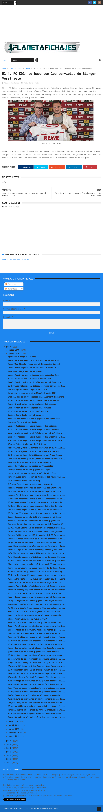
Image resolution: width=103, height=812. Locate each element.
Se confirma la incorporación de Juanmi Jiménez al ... (36, 659)
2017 (9, 741)
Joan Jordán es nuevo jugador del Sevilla (29, 407)
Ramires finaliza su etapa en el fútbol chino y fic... (36, 637)
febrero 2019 (16, 732)
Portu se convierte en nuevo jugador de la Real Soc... (36, 568)
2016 (9, 744)
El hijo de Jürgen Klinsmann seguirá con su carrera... (36, 575)
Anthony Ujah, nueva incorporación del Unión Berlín (35, 506)
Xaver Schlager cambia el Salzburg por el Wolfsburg (35, 433)
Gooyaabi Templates (49, 809)
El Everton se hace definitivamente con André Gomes (35, 455)
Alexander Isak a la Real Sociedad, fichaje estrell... (36, 677)
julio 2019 (14, 350)
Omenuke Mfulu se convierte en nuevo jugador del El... (36, 582)
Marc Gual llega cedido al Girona (25, 371)
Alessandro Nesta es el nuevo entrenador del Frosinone (36, 579)
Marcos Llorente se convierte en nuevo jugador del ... (36, 520)
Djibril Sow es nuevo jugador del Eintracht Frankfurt (36, 397)
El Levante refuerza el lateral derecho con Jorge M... (36, 386)
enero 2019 (14, 736)
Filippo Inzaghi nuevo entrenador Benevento (30, 484)
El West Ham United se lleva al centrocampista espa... (36, 655)
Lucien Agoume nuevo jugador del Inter (28, 389)
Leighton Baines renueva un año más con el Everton (34, 542)
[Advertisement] (51, 24)
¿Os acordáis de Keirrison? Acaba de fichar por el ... (36, 630)
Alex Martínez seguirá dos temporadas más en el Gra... (36, 440)
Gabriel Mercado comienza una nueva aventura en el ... (36, 633)
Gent (19, 68)
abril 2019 (14, 725)
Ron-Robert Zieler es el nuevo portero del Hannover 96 (36, 604)
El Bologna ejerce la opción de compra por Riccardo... (36, 502)
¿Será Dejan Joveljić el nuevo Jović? (27, 619)
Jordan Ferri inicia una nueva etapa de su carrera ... (36, 495)
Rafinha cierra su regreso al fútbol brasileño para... (36, 710)
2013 (9, 755)
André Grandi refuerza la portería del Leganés (32, 404)
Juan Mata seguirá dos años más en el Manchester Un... (36, 546)
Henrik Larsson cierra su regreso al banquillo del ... (36, 611)
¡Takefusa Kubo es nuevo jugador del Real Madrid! (34, 651)
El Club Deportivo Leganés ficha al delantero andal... (36, 713)
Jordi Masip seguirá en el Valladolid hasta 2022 (33, 367)
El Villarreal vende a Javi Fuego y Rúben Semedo (33, 429)
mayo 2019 (14, 721)
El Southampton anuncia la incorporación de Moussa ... (36, 670)
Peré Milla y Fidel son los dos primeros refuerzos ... (36, 622)
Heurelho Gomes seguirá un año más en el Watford (33, 360)
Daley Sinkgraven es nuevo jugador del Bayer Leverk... (36, 600)
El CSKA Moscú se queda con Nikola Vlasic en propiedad (36, 560)
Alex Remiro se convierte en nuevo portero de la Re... (36, 699)
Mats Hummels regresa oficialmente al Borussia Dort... (36, 557)
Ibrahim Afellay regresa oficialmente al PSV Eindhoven (36, 589)
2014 (9, 752)
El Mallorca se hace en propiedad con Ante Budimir (34, 400)
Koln (28, 68)
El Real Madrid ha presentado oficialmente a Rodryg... (36, 571)
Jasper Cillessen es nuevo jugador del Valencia (32, 426)
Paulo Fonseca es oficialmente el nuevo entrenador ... (36, 695)
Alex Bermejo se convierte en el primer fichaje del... (36, 680)
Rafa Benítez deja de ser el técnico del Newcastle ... (36, 477)
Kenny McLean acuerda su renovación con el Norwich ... (36, 597)
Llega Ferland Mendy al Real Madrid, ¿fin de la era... (36, 662)
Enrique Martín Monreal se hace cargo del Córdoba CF (35, 524)
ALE (11, 68)
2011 (9, 762)
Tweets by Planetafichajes (15, 259)
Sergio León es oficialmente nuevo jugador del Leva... (36, 673)
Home (4, 60)
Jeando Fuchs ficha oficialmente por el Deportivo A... (36, 586)
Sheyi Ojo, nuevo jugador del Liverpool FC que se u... (36, 564)
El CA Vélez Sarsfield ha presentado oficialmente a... (36, 527)
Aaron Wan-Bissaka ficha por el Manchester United (34, 364)
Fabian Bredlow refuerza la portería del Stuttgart (34, 487)
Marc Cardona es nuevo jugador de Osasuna (29, 462)
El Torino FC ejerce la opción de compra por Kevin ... (36, 513)
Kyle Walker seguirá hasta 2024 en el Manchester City (36, 553)
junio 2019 (14, 353)
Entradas (10, 284)
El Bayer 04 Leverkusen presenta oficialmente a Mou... (36, 640)
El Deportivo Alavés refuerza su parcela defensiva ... (36, 691)
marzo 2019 (14, 729)
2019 (9, 347)
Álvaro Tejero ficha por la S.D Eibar (27, 444)
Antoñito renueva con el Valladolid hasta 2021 (32, 393)
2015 (9, 748)
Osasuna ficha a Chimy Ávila (22, 422)
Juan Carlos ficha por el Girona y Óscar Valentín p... (36, 458)
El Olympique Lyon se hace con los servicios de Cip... (36, 644)
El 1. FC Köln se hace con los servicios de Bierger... (36, 593)
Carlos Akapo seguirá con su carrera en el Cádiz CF (35, 509)
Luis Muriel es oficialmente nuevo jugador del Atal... (36, 491)
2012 (9, 759)
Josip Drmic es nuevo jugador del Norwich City (32, 473)
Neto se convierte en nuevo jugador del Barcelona (34, 418)
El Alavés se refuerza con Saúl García (28, 411)
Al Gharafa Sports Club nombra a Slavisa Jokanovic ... (36, 608)
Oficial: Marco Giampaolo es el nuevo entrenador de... (36, 538)
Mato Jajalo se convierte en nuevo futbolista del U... (36, 684)
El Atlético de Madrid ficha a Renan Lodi (29, 378)
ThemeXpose (18, 809)
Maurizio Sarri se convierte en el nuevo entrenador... (36, 615)
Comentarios (12, 289)
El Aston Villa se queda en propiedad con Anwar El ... (36, 706)
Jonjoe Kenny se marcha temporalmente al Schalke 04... (36, 702)
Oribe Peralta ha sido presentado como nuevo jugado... (36, 531)
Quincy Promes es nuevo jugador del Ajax (29, 469)
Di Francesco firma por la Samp (24, 480)
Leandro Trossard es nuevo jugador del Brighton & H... (36, 437)
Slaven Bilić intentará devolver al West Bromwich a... (36, 666)
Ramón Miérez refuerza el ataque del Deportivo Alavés (36, 648)
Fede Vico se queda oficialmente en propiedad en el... (36, 688)
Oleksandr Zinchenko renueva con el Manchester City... (36, 498)
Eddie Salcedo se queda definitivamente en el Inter (35, 517)
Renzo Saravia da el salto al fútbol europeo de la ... (36, 717)
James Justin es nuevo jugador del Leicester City (34, 375)
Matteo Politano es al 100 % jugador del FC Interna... (36, 535)
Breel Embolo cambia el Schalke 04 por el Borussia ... (36, 382)
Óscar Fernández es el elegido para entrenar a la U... (36, 626)
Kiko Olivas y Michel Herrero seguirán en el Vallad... (36, 447)
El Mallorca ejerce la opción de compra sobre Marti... (36, 451)
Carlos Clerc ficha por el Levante (25, 415)
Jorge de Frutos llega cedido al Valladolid (30, 466)
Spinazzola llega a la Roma (22, 356)
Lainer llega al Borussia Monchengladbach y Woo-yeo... (36, 549)
